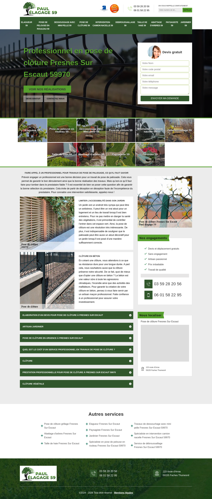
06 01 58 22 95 (141, 10)
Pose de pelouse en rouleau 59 (43, 25)
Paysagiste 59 (172, 24)
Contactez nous (55, 99)
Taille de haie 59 (142, 24)
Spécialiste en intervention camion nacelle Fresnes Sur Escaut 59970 (150, 435)
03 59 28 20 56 (141, 6)
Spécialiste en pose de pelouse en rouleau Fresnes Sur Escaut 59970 (105, 444)
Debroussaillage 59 (125, 24)
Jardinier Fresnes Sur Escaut (102, 435)
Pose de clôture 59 (84, 24)
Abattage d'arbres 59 (156, 24)
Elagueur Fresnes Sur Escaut (102, 424)
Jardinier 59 (185, 24)
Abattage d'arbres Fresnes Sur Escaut (58, 435)
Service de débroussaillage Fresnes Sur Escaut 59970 (146, 445)
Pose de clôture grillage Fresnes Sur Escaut (59, 426)
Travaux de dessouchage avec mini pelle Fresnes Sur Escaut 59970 (150, 426)
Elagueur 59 (26, 24)
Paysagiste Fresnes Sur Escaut (103, 430)
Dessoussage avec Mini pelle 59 (64, 24)
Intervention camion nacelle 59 (103, 24)
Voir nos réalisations (47, 89)
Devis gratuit (33, 99)
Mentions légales (123, 492)
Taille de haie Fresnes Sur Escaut (59, 443)
